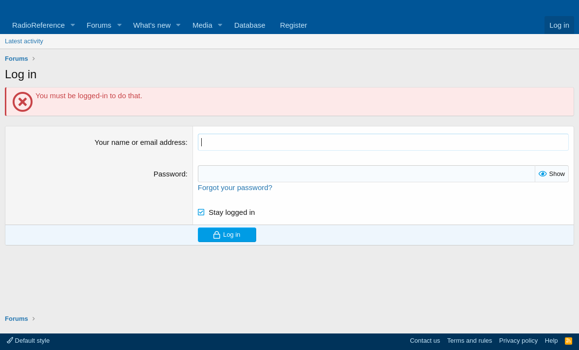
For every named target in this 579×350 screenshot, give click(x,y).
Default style (28, 340)
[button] (72, 25)
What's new (152, 25)
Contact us (425, 340)
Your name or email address (140, 142)
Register (293, 25)
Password (170, 174)
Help (551, 340)
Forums (99, 25)
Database (249, 25)
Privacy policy (518, 340)
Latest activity (24, 41)
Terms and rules (469, 340)
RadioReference (38, 25)
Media (202, 25)
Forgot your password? (235, 187)
